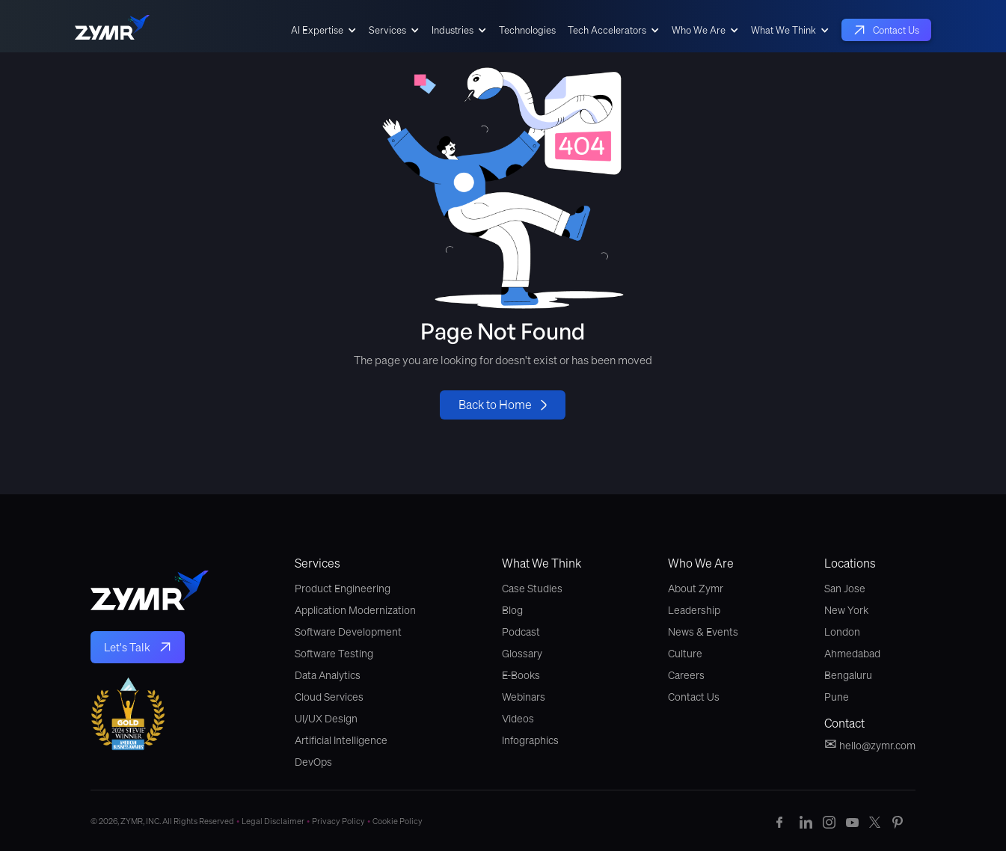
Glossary (522, 653)
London (842, 632)
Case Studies (532, 588)
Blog (512, 610)
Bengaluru (848, 675)
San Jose (844, 588)
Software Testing (334, 653)
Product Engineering (342, 588)
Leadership (694, 610)
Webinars (523, 697)
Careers (686, 675)
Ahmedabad (852, 653)
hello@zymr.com (869, 744)
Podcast (521, 632)
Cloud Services (329, 697)
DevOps (313, 762)
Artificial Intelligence (341, 740)
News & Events (703, 632)
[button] (324, 29)
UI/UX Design (326, 718)
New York (846, 610)
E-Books (521, 675)
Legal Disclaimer (277, 821)
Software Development (348, 632)
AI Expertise (317, 29)
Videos (518, 718)
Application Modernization (355, 610)
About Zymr (695, 588)
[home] (112, 30)
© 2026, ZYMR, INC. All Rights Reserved (166, 821)
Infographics (530, 740)
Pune (836, 697)
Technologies (527, 29)
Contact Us (694, 697)
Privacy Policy (342, 821)
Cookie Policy (397, 821)
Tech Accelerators (607, 29)
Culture (685, 653)
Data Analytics (328, 675)
